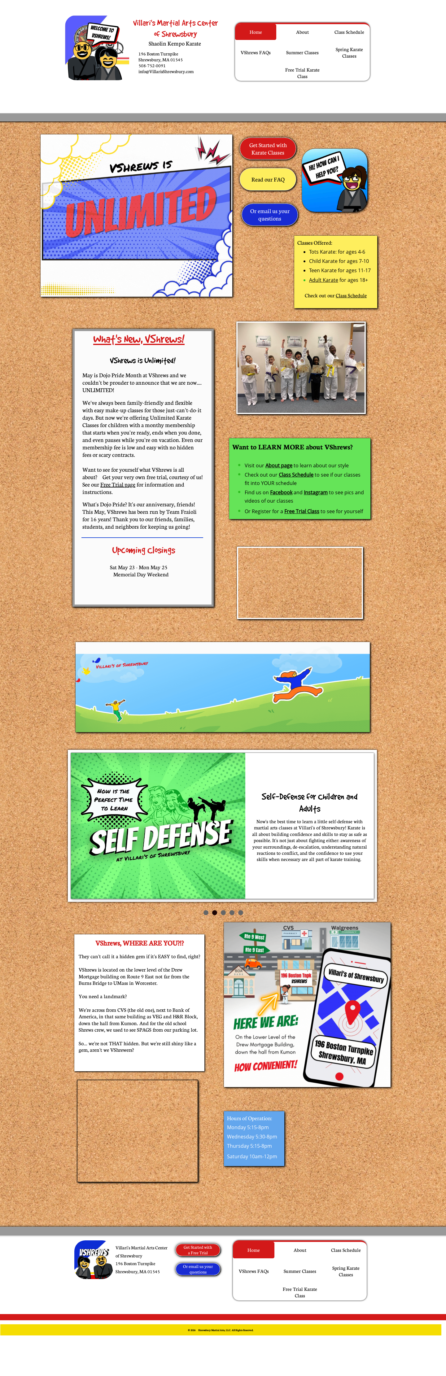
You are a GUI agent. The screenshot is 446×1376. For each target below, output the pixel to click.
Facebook (281, 492)
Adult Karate (323, 280)
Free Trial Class (301, 511)
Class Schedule (351, 295)
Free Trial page (117, 484)
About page (278, 465)
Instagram (316, 492)
